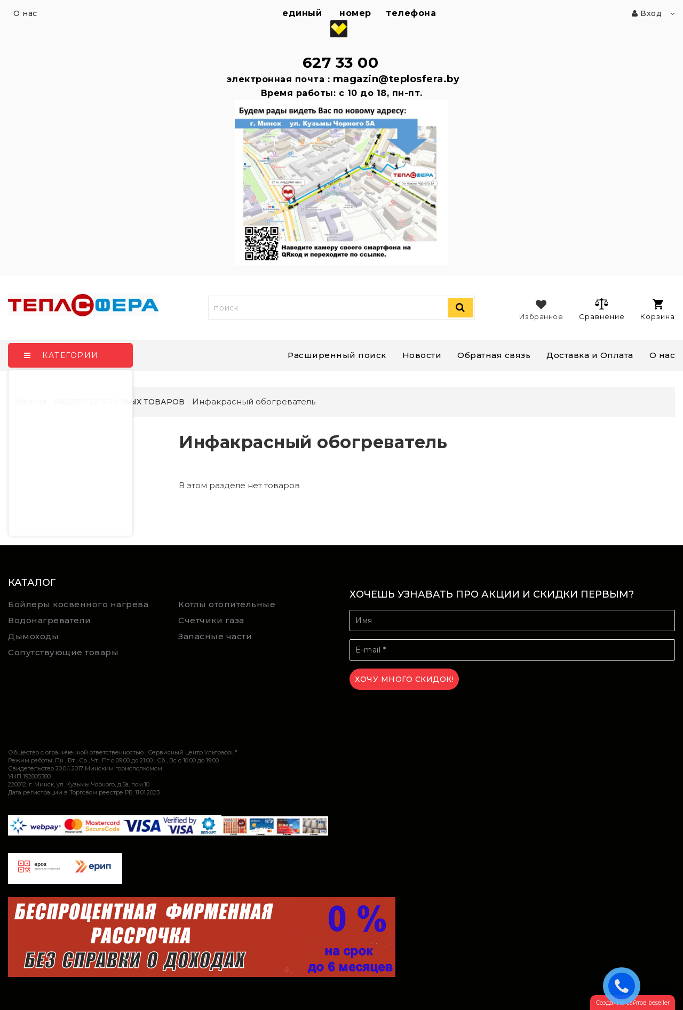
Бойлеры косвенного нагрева (78, 604)
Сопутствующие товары (63, 652)
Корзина (657, 310)
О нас (662, 355)
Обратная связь (493, 355)
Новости (422, 355)
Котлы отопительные (226, 604)
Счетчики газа (211, 620)
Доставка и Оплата (589, 355)
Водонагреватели (49, 620)
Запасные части (215, 636)
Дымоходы (33, 636)
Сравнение (601, 309)
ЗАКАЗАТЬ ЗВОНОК (624, 985)
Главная (31, 402)
